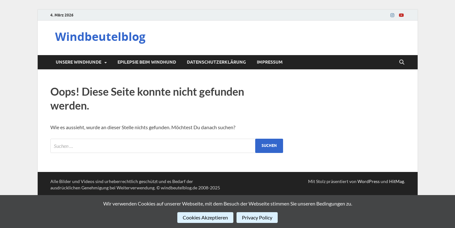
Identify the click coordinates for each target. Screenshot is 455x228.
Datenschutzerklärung (216, 62)
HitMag (396, 181)
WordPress (368, 181)
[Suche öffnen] (402, 62)
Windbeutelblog (100, 36)
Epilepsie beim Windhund (146, 62)
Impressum (270, 62)
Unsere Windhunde (78, 62)
